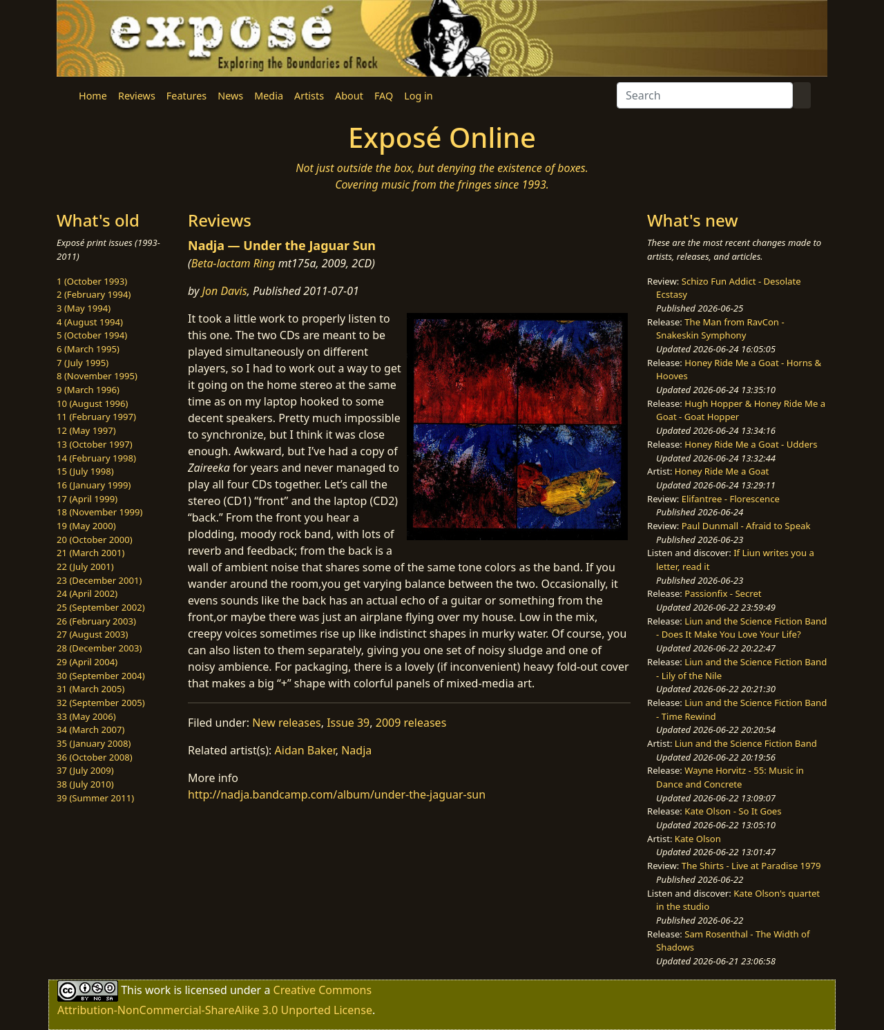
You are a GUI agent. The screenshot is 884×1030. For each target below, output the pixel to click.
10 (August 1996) (92, 403)
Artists (309, 95)
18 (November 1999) (100, 512)
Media (268, 95)
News (230, 95)
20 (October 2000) (95, 539)
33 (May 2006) (86, 716)
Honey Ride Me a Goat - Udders (750, 444)
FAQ (383, 95)
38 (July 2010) (85, 784)
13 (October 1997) (95, 444)
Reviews (136, 95)
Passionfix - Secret (722, 593)
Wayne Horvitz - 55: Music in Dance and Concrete (730, 777)
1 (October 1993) (92, 281)
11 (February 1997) (96, 416)
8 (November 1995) (97, 376)
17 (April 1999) (87, 499)
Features (186, 95)
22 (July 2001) (85, 566)
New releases (286, 722)
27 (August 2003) (92, 634)
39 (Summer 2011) (95, 798)
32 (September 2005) (101, 702)
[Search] (705, 95)
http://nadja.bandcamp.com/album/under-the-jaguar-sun (337, 794)
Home (93, 95)
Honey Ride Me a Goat (722, 471)
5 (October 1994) (92, 335)
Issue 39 (348, 722)
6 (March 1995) (88, 349)
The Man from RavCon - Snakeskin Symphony (720, 329)
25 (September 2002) (101, 607)
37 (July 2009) (85, 770)
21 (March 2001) (90, 552)
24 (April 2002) (87, 593)
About (349, 95)
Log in (418, 95)
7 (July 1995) (82, 362)
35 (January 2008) (94, 743)
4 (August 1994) (90, 322)
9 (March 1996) (88, 389)
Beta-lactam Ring (233, 263)
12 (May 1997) (86, 430)
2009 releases (411, 722)
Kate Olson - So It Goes (732, 811)
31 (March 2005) (90, 689)
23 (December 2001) (99, 580)
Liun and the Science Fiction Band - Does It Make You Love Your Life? (741, 628)
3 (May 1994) (83, 308)
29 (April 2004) (87, 662)
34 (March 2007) (90, 729)
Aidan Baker (305, 750)
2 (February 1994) (94, 294)
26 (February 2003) (96, 621)
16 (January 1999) (94, 485)
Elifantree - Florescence (731, 499)
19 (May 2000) (86, 525)
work (158, 989)
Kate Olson (698, 838)
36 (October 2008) (95, 757)
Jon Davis (224, 290)
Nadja (356, 750)
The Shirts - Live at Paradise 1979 (751, 865)
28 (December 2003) (99, 648)
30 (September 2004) (101, 675)
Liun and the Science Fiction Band (746, 743)
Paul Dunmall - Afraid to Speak (746, 525)
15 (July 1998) (85, 471)
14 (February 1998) (96, 458)
